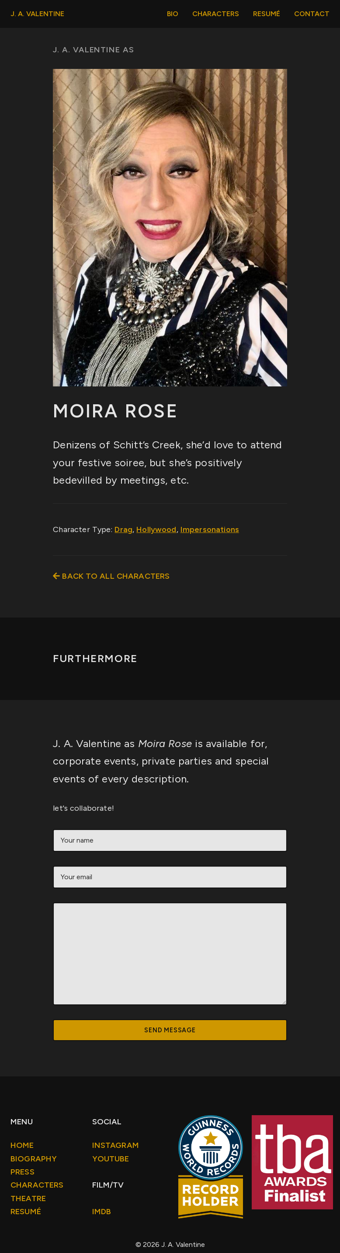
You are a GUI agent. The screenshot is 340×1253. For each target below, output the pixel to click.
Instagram (115, 1145)
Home (22, 1145)
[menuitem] (172, 13)
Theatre (28, 1198)
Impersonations (209, 529)
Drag (123, 529)
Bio (172, 14)
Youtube (110, 1159)
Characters (215, 14)
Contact (312, 14)
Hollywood (156, 529)
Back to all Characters (111, 576)
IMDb (101, 1211)
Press (22, 1172)
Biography (33, 1159)
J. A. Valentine (37, 14)
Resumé (266, 14)
